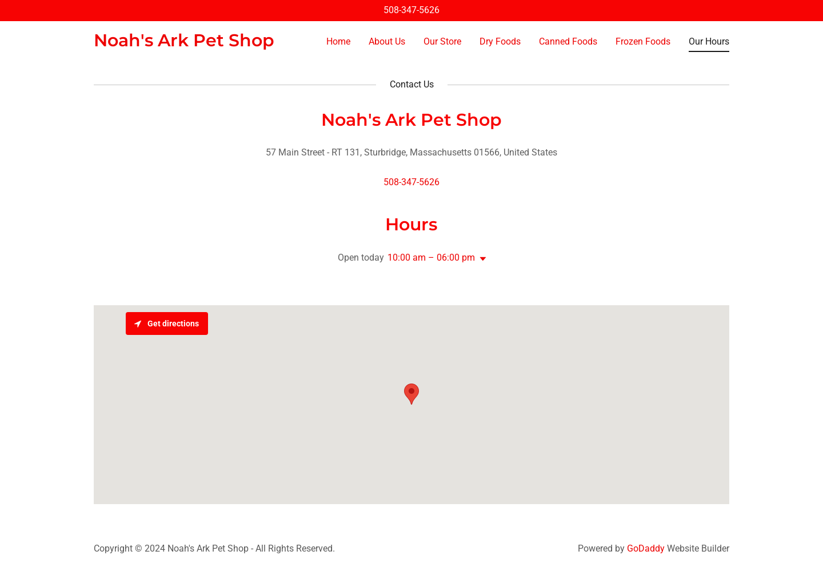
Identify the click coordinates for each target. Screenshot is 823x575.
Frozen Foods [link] (643, 41)
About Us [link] (387, 41)
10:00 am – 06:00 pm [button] (431, 257)
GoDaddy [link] (646, 548)
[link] (184, 43)
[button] (480, 258)
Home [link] (338, 41)
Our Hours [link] (709, 41)
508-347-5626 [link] (411, 10)
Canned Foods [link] (568, 41)
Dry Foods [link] (500, 41)
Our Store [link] (442, 41)
